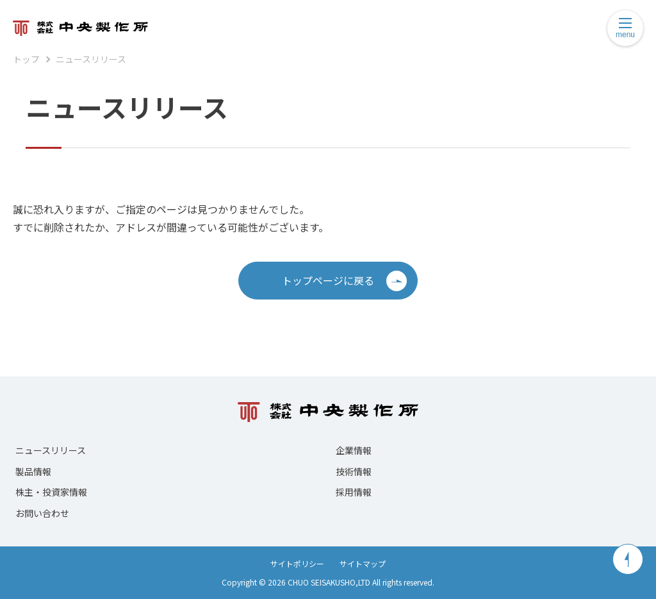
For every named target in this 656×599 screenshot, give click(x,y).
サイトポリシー (297, 563)
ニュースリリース (91, 59)
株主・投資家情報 (51, 491)
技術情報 (354, 471)
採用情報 (354, 491)
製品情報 (33, 471)
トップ (26, 59)
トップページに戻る (344, 281)
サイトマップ (363, 563)
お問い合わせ (42, 513)
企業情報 (354, 450)
